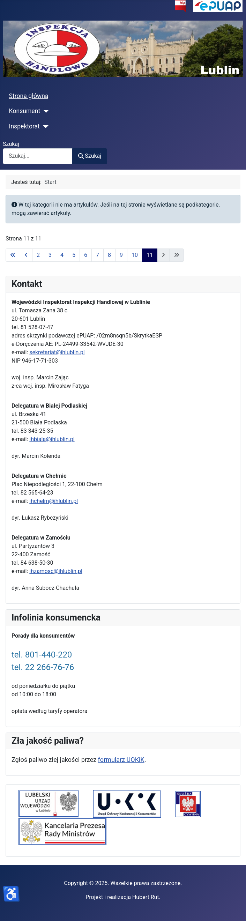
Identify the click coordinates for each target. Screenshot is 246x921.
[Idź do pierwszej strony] (13, 255)
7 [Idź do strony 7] (97, 255)
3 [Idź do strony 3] (50, 255)
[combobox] (38, 156)
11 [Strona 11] (150, 255)
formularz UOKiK (121, 759)
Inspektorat (24, 126)
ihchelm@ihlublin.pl (53, 501)
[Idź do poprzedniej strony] (26, 255)
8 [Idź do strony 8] (109, 255)
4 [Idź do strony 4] (62, 255)
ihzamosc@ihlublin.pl (55, 571)
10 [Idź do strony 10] (135, 255)
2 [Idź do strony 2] (38, 255)
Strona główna (29, 95)
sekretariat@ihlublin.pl (56, 352)
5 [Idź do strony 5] (73, 255)
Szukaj (11, 144)
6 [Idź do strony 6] (85, 255)
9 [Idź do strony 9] (121, 255)
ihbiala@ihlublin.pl (51, 439)
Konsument (24, 110)
